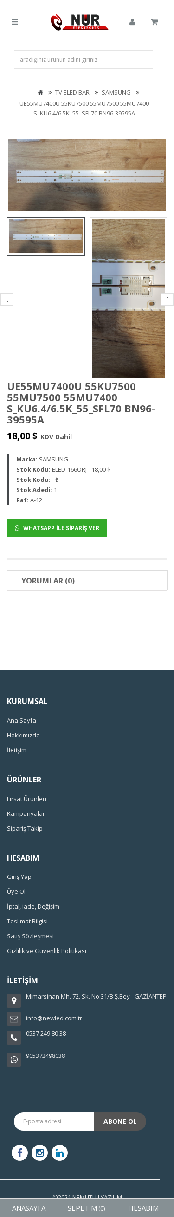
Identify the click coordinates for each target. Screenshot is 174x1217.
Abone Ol (120, 1121)
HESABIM (143, 1207)
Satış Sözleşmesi (30, 936)
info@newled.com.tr (54, 1018)
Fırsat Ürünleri (26, 798)
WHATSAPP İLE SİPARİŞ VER (57, 528)
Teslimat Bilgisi (27, 921)
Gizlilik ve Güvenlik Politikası (46, 951)
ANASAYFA (28, 1207)
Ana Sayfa (21, 720)
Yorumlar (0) (48, 581)
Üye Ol (16, 891)
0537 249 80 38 (46, 1033)
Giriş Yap (19, 876)
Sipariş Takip (25, 828)
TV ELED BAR (72, 92)
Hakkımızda (23, 735)
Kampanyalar (26, 813)
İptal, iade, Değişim (33, 906)
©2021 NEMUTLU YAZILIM (87, 1197)
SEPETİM (86, 1207)
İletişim (16, 750)
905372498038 (45, 1055)
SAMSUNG (116, 92)
